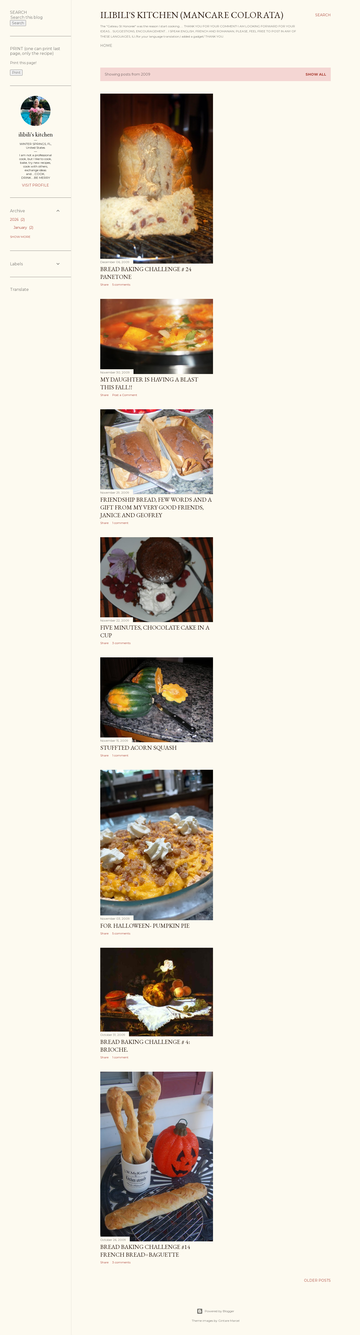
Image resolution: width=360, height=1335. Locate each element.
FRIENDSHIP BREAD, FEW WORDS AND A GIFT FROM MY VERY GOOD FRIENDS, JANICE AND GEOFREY (156, 507)
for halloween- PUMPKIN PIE (145, 925)
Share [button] (104, 284)
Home (106, 45)
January (23, 227)
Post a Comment (124, 395)
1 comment (120, 523)
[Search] (323, 15)
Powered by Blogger (215, 1311)
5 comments (121, 284)
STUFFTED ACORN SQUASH (138, 747)
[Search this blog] (29, 17)
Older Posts (317, 1280)
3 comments (121, 643)
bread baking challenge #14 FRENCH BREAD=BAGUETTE (145, 1250)
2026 (17, 219)
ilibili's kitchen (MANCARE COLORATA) (191, 15)
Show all (316, 74)
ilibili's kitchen (35, 134)
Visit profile (35, 185)
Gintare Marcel (229, 1320)
